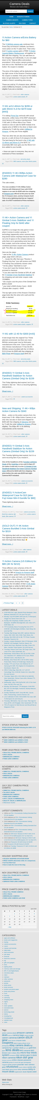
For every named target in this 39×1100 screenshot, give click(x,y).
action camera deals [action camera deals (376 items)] (9, 1033)
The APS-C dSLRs (9, 792)
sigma (6, 1001)
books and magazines (10, 940)
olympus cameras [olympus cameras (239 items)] (7, 1060)
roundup (6, 995)
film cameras (10, 516)
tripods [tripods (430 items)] (29, 1072)
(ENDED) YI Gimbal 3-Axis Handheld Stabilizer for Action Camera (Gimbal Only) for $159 (18, 376)
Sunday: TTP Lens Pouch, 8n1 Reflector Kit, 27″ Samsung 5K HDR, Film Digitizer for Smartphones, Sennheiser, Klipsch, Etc (19, 666)
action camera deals (19, 97)
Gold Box (15, 464)
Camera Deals (20, 4)
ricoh (5, 993)
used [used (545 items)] (34, 1072)
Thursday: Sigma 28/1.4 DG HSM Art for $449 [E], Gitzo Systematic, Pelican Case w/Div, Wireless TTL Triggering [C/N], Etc (19, 678)
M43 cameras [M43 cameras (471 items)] (25, 1050)
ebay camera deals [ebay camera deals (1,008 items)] (19, 1045)
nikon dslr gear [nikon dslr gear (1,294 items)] (24, 1057)
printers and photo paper (11, 989)
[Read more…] (7, 391)
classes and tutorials (10, 948)
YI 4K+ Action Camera (20, 254)
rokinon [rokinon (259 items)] (25, 1067)
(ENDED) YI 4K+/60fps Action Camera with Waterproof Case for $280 (19, 176)
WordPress (21, 1097)
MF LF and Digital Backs (11, 971)
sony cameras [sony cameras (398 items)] (23, 1069)
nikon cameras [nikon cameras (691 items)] (9, 1058)
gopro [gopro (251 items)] (3, 1050)
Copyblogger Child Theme (22, 1094)
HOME (11, 16)
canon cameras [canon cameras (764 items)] (9, 1037)
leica (5, 964)
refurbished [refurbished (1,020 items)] (12, 1066)
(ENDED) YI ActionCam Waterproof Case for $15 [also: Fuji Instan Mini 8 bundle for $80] (18, 495)
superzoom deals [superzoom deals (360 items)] (21, 1072)
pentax (6, 983)
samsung (7, 997)
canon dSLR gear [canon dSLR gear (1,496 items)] (17, 1039)
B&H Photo (6, 353)
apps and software (9, 938)
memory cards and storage (12, 969)
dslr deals (7, 954)
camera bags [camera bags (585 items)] (18, 1035)
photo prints (7, 985)
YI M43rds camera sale (14, 44)
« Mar (9, 927)
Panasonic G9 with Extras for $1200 (21, 842)
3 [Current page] (22, 603)
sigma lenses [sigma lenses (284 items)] (13, 1069)
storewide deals (9, 1008)
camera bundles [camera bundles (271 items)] (28, 1035)
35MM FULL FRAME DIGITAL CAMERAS (16, 771)
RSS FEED (22, 23)
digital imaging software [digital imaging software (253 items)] (20, 1043)
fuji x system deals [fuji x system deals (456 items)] (16, 1048)
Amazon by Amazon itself (24, 572)
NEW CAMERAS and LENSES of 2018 (16, 740)
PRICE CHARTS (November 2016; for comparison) (19, 860)
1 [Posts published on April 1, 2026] (14, 913)
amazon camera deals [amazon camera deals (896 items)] (17, 1033)
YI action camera (12, 51)
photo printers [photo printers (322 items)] (12, 1064)
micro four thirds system (29, 161)
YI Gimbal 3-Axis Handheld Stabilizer (18, 275)
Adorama (25, 422)
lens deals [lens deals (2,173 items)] (12, 1050)
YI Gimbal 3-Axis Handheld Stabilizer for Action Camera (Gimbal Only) (19, 469)
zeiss (5, 1022)
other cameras (25, 94)
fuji (15, 514)
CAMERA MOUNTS (12, 20)
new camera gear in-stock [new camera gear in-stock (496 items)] (26, 1055)
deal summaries (9, 952)
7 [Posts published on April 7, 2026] (9, 916)
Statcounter (5, 1082)
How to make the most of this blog (14, 865)
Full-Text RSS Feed (9, 863)
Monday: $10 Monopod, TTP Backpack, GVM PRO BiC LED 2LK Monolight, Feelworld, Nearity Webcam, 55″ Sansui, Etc (20, 688)
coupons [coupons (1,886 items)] (7, 1042)
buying (6, 942)
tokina (6, 1014)
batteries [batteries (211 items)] (10, 1035)
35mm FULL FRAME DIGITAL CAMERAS (16, 752)
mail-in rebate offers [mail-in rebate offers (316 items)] (13, 1053)
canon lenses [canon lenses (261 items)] (11, 1040)
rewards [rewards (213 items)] (20, 1067)
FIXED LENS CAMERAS (10, 759)
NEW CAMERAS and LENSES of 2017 (16, 742)
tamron (6, 1010)
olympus (6, 977)
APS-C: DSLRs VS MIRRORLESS (13, 798)
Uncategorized (8, 1018)
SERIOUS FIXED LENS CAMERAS (14, 881)
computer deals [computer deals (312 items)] (21, 1040)
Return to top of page (19, 1092)
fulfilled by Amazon (24, 424)
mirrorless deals (25, 159)
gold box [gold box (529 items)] (32, 1048)
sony (5, 1004)
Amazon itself (19, 353)
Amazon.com (9, 194)
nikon (5, 975)
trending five (8, 1016)
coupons (28, 324)
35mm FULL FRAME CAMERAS (13, 892)
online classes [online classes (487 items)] (17, 1060)
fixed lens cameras (7, 514)
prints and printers (9, 991)
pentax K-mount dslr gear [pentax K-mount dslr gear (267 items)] (16, 1062)
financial (6, 956)
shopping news (8, 999)
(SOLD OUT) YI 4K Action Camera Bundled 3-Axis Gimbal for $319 (18, 528)
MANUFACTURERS (23, 16)
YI (26, 97)
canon (6, 946)
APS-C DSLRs (7, 754)
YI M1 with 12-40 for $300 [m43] (18, 333)
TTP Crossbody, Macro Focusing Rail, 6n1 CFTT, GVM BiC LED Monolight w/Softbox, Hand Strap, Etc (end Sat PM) (20, 629)
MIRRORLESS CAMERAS (11, 756)
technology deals (9, 1012)
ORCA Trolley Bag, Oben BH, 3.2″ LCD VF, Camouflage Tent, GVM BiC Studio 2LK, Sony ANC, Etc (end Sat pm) (19, 672)
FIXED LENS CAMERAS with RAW (14, 898)
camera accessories (27, 397)
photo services (8, 987)
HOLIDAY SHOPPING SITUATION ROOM (16, 858)
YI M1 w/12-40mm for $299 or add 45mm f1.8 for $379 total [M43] (17, 109)
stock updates (8, 1006)
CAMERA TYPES (27, 20)
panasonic (7, 981)
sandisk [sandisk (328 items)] (29, 1067)
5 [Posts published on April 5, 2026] (34, 913)
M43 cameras (17, 161)
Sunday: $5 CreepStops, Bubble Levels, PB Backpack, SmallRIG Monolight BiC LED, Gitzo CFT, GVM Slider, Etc (19, 623)
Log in (27, 1097)
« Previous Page (8, 603)
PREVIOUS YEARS (9, 802)
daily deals (7, 950)
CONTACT (32, 23)
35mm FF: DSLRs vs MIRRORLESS (14, 800)
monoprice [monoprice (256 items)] (13, 1055)
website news (8, 1020)
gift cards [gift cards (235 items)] (26, 1048)
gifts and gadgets (9, 962)
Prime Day (15, 116)
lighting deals (8, 967)
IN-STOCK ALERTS (9, 23)
